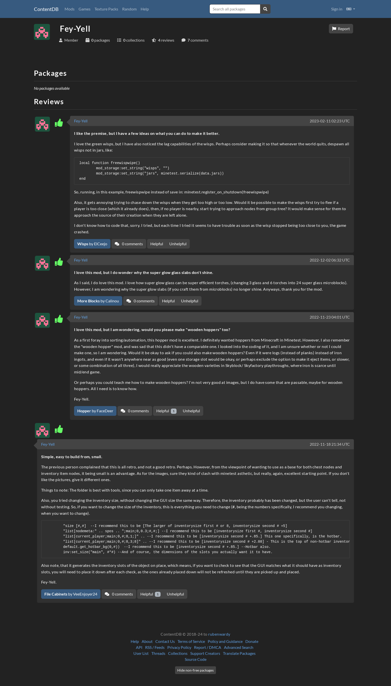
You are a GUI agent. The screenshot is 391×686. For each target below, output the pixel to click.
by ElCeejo (92, 243)
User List (141, 653)
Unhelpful (178, 243)
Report (341, 28)
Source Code (195, 659)
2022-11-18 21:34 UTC (330, 444)
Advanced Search (238, 647)
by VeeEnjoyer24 (70, 594)
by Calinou (98, 300)
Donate (251, 641)
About (147, 641)
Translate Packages (239, 653)
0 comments (129, 243)
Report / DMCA (207, 647)
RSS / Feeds (155, 647)
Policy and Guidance (225, 641)
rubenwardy (219, 634)
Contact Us (165, 641)
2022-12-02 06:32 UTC (330, 259)
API (139, 647)
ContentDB (46, 9)
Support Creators (205, 653)
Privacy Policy (179, 647)
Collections (178, 653)
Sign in (336, 8)
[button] (350, 9)
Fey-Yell (81, 120)
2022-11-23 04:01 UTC (330, 317)
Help (145, 8)
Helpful (156, 243)
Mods (70, 8)
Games (85, 8)
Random (129, 8)
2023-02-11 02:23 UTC (330, 120)
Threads (158, 653)
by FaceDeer (95, 410)
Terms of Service (191, 641)
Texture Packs (106, 8)
